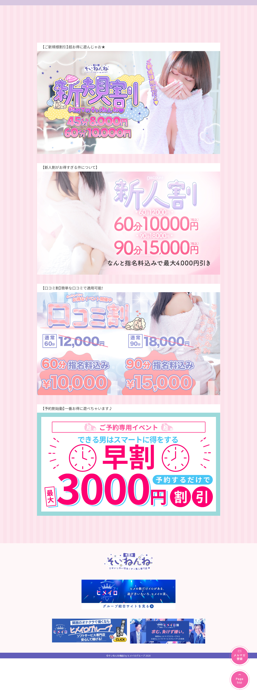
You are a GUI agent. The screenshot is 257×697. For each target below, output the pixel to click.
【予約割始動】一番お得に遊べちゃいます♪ (77, 471)
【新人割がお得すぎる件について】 (70, 230)
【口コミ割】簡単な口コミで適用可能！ (72, 350)
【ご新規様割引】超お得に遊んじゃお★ (73, 109)
